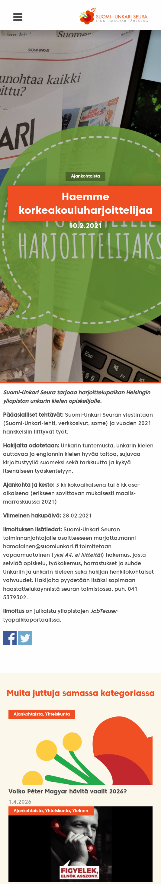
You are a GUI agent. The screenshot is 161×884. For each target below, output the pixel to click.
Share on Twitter (25, 638)
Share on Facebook (10, 638)
